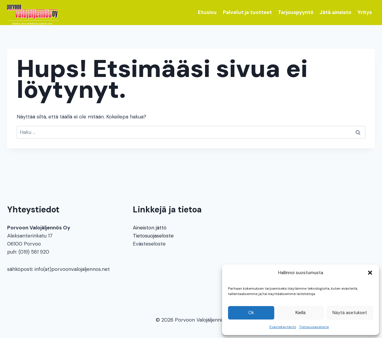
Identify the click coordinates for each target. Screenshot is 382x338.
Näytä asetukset (349, 313)
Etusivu (207, 12)
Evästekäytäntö (282, 327)
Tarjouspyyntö (295, 12)
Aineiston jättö (150, 227)
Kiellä (300, 313)
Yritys (365, 12)
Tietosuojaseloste (314, 327)
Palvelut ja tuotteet (247, 12)
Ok (251, 313)
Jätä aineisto (335, 12)
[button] (370, 273)
